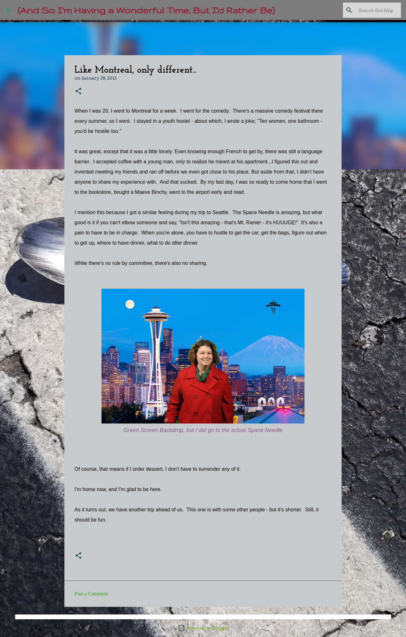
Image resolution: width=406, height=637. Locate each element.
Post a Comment (91, 593)
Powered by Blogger (203, 628)
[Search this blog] (367, 10)
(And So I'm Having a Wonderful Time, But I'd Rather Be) (146, 10)
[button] (78, 91)
